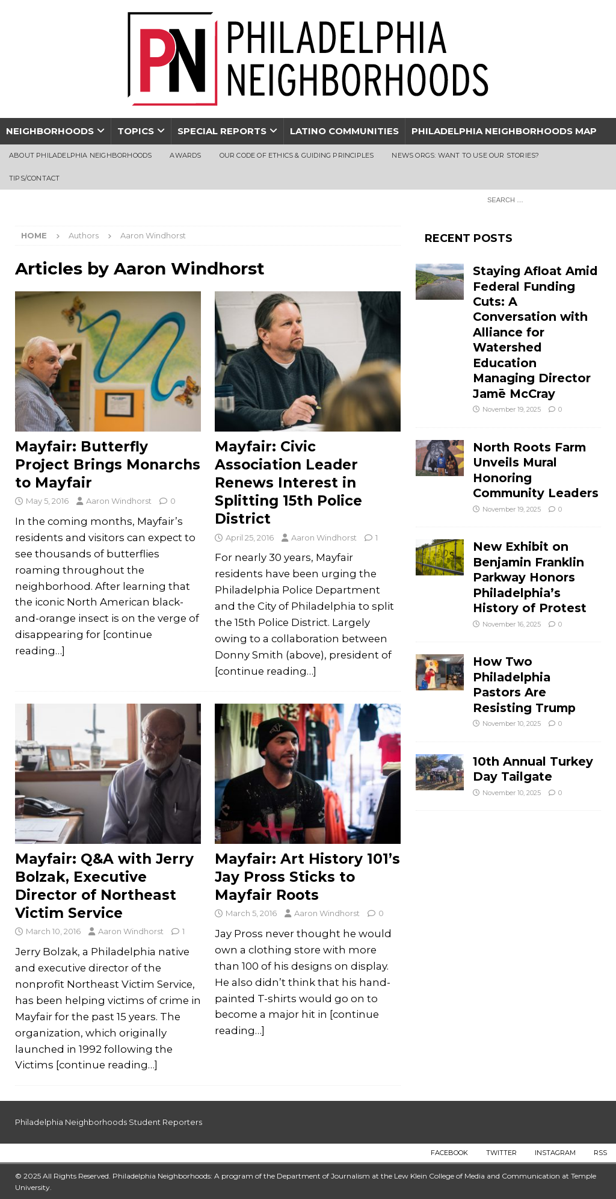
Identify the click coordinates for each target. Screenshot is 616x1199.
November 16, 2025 (511, 624)
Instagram (555, 1152)
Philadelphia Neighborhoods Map (504, 131)
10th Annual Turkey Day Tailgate (533, 769)
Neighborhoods (50, 131)
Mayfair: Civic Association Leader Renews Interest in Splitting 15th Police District (288, 483)
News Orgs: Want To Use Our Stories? (465, 155)
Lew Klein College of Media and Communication (477, 1175)
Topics (135, 131)
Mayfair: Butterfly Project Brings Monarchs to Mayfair (107, 464)
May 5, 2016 (47, 501)
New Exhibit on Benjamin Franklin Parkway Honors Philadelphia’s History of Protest (530, 577)
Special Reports (221, 131)
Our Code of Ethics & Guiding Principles (297, 155)
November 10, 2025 (511, 723)
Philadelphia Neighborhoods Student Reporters (108, 1122)
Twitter (501, 1152)
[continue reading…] (265, 671)
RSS (600, 1152)
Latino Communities (344, 131)
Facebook (449, 1152)
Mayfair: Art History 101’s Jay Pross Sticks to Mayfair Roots (307, 876)
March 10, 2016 (53, 931)
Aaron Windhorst (119, 501)
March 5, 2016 (251, 913)
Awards (185, 155)
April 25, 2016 (250, 537)
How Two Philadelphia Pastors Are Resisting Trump (524, 684)
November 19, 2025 (511, 409)
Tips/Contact (34, 178)
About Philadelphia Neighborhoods (80, 155)
